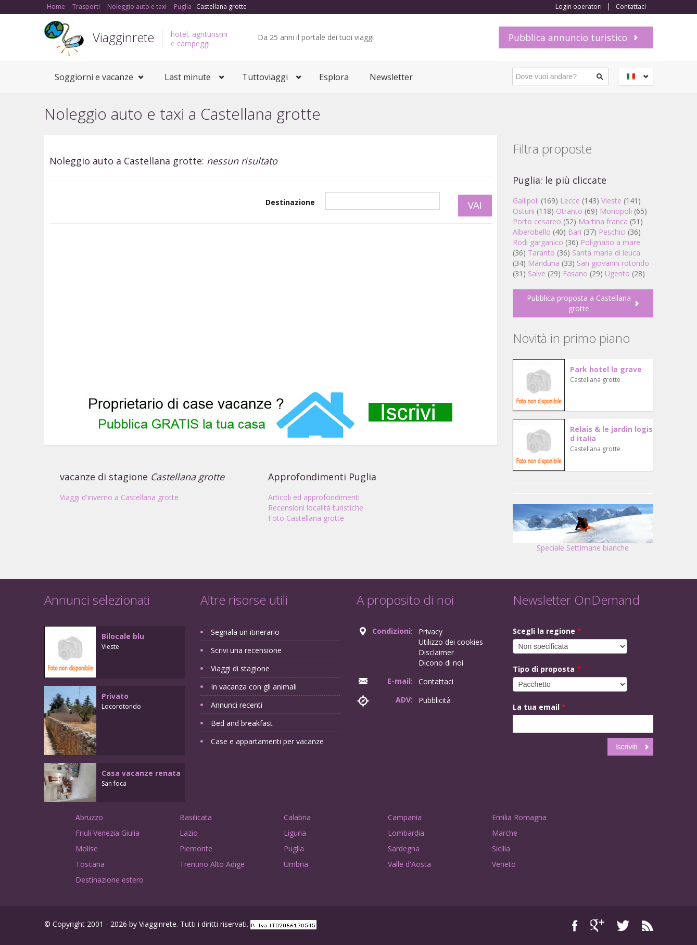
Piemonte (196, 848)
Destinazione (290, 202)
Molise (86, 848)
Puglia (294, 848)
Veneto (504, 864)
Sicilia (501, 848)
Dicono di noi (441, 663)
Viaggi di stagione (240, 668)
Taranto (541, 253)
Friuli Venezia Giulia (107, 833)
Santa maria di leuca (606, 253)
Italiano (638, 76)
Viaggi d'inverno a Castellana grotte (119, 497)
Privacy (430, 631)
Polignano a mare (610, 242)
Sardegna (404, 848)
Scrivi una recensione (246, 650)
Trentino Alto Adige (212, 864)
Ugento (617, 273)
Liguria (295, 833)
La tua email (539, 707)
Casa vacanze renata (141, 773)
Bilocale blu (123, 636)
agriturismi (209, 34)
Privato (115, 696)
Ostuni (524, 211)
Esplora (334, 77)
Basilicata (196, 817)
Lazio (189, 833)
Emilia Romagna (519, 817)
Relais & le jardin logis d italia (611, 433)
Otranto (569, 211)
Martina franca (603, 221)
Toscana (90, 864)
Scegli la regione (547, 631)
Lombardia (406, 833)
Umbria (296, 864)
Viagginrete (123, 37)
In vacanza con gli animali (254, 687)
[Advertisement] (270, 307)
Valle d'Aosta (409, 864)
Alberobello (532, 232)
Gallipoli (526, 201)
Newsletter (391, 77)
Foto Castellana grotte (306, 518)
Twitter (623, 925)
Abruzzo (89, 817)
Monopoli (616, 211)
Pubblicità (435, 700)
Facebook (575, 925)
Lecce (570, 201)
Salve (537, 273)
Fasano (575, 273)
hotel (179, 34)
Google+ (597, 925)
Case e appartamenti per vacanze (267, 741)
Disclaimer (436, 652)
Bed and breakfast (242, 723)
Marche (504, 833)
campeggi (193, 43)
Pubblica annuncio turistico (568, 37)
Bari (574, 232)
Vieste (611, 201)
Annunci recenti (236, 705)
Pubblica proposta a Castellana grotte (579, 303)
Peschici (612, 232)
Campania (405, 817)
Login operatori (578, 6)
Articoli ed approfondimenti (314, 497)
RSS (647, 925)
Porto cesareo (537, 221)
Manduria (544, 263)
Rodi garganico (538, 242)
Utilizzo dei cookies (451, 642)
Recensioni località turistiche (315, 508)
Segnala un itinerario (245, 632)
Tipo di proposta (547, 669)
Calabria (297, 817)
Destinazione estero (109, 880)
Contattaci (631, 6)
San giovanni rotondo (613, 263)
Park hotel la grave (606, 369)
